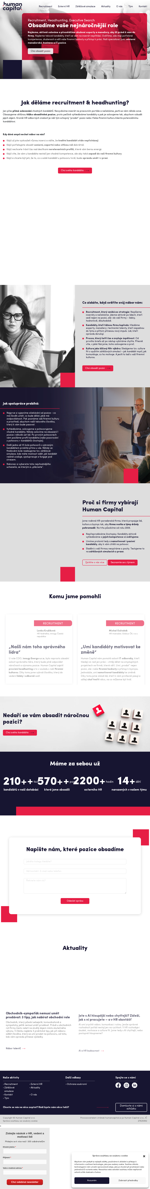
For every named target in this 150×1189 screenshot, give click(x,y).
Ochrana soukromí (77, 1084)
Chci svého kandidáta (75, 170)
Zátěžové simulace (85, 6)
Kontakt (143, 6)
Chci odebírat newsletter (24, 1182)
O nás (119, 6)
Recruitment (45, 6)
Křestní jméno (9, 1147)
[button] (144, 1155)
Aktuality (105, 6)
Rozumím (92, 1180)
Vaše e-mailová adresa (12, 1168)
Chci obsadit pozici (40, 51)
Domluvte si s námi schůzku (131, 1107)
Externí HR (64, 6)
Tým (130, 6)
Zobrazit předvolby (128, 1180)
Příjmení (6, 1158)
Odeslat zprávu (75, 901)
